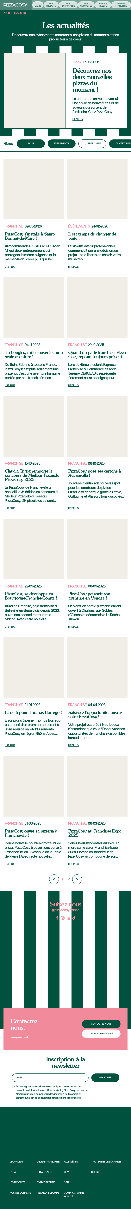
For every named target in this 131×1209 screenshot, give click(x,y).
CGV (66, 1172)
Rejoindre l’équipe (48, 1192)
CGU (66, 1182)
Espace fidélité (99, 4)
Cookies (96, 1172)
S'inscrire (105, 1077)
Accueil (8, 13)
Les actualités (83, 4)
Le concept (16, 1161)
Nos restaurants (20, 1192)
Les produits (48, 4)
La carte (34, 4)
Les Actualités (45, 1172)
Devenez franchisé (101, 1033)
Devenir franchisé (117, 4)
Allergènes (71, 1161)
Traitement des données (106, 1161)
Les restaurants (65, 4)
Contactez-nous (101, 1023)
